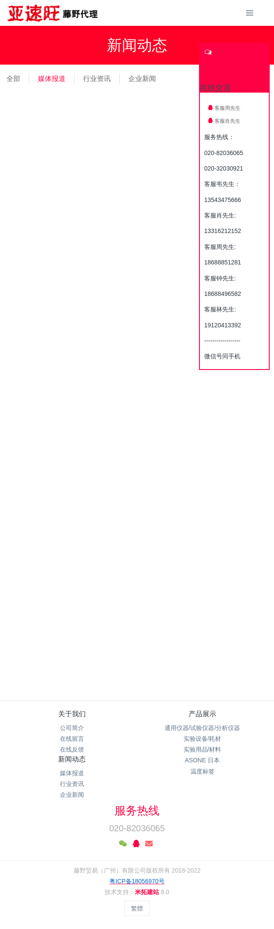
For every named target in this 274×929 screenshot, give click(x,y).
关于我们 (72, 714)
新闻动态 (72, 759)
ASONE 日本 (202, 760)
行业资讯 (97, 78)
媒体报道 (51, 78)
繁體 (137, 908)
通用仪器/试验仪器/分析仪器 (202, 727)
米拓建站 (148, 892)
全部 (13, 78)
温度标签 (202, 771)
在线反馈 (72, 749)
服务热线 (137, 810)
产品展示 (202, 714)
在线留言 (72, 738)
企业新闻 (142, 78)
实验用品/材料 (202, 749)
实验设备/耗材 (202, 738)
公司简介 (72, 727)
